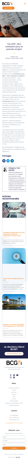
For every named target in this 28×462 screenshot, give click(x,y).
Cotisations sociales (10, 58)
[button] (4, 160)
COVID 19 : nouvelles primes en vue (13, 279)
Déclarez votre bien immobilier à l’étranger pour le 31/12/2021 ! (13, 325)
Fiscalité (21, 58)
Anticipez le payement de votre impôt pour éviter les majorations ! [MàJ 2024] (14, 234)
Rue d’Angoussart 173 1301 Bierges (14, 423)
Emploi (17, 58)
